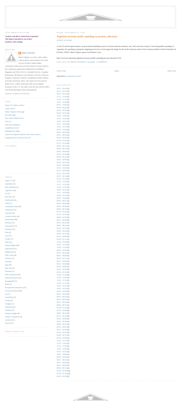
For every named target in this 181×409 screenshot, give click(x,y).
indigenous (9, 252)
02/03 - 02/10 (62, 272)
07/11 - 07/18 (62, 143)
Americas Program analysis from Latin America (22, 134)
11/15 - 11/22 (61, 184)
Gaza (7, 236)
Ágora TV (9, 180)
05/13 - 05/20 (62, 94)
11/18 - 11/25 (61, 280)
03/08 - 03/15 (62, 234)
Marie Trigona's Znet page (14, 112)
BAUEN (8, 197)
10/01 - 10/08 (62, 354)
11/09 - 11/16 (61, 247)
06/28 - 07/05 (62, 217)
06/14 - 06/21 (62, 223)
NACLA (8, 121)
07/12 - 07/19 (62, 214)
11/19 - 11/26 (61, 346)
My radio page (10, 115)
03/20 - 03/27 (62, 113)
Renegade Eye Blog (12, 131)
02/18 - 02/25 (62, 332)
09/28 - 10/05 (62, 250)
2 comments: (102, 62)
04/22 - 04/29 (62, 321)
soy (6, 294)
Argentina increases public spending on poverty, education (87, 36)
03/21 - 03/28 (62, 168)
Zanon (7, 323)
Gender (7, 239)
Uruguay (8, 304)
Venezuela (9, 307)
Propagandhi (9, 281)
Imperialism (9, 249)
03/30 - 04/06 (62, 266)
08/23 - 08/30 (62, 206)
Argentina (8, 190)
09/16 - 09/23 (62, 297)
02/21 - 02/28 (62, 170)
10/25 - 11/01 (62, 187)
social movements (11, 291)
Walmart (8, 310)
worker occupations (12, 317)
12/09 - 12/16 (62, 275)
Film (7, 232)
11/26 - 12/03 (62, 343)
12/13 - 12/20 (62, 181)
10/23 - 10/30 (62, 102)
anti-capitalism (10, 187)
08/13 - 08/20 (62, 365)
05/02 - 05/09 (62, 160)
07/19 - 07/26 (62, 212)
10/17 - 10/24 (62, 124)
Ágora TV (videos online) (14, 105)
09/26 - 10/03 (62, 129)
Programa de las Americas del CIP (17, 138)
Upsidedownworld (12, 128)
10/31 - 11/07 (62, 118)
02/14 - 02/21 (62, 173)
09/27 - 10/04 (62, 198)
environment (9, 226)
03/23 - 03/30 (62, 88)
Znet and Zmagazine (12, 125)
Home (116, 71)
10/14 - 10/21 (62, 286)
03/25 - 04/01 (62, 327)
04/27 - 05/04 (62, 261)
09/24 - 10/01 (62, 357)
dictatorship (9, 219)
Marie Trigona (28, 53)
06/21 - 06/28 (62, 220)
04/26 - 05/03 (62, 231)
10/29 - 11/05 (62, 349)
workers (8, 320)
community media (11, 206)
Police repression (11, 274)
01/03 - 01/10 (62, 179)
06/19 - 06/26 (62, 108)
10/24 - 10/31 (62, 121)
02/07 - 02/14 (62, 176)
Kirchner (8, 258)
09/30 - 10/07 (62, 291)
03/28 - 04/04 (62, 165)
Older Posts (171, 71)
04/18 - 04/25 (62, 162)
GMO (7, 242)
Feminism (8, 229)
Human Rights (10, 245)
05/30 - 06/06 (62, 151)
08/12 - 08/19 (62, 302)
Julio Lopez (9, 255)
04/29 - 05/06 (62, 319)
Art (6, 193)
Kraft (7, 261)
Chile (7, 203)
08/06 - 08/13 (62, 368)
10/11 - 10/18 (62, 192)
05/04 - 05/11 (62, 258)
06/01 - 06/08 (62, 255)
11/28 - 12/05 (62, 116)
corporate (8, 213)
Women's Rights (11, 313)
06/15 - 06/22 (62, 253)
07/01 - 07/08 (62, 310)
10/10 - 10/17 (62, 127)
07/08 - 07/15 (62, 308)
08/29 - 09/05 (62, 138)
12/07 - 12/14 (62, 245)
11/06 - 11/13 (61, 99)
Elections (8, 223)
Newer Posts (61, 71)
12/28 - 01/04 (62, 242)
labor (7, 265)
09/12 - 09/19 (62, 135)
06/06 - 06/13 (62, 149)
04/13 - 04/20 (62, 264)
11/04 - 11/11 (61, 283)
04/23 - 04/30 (62, 376)
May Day (8, 268)
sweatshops (9, 297)
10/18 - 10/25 (62, 190)
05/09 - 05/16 (62, 157)
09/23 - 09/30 (62, 294)
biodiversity (9, 200)
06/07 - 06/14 (62, 225)
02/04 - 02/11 (62, 335)
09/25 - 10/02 (62, 105)
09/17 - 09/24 (62, 360)
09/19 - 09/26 (62, 132)
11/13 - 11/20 (61, 97)
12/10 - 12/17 (62, 341)
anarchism (9, 184)
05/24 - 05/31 (62, 228)
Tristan (7, 300)
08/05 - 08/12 (62, 305)
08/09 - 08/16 (62, 209)
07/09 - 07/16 (62, 373)
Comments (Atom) (74, 76)
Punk (7, 284)
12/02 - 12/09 (62, 277)
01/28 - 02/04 (62, 338)
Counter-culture (11, 216)
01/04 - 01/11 (62, 239)
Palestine (8, 271)
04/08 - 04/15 (62, 324)
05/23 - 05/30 (62, 154)
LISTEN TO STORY (64, 40)
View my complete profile (17, 94)
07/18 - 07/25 (62, 140)
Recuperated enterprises (14, 287)
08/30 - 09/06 (62, 203)
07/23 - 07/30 (62, 371)
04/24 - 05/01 (62, 110)
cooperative (9, 210)
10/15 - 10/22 (62, 351)
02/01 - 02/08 (62, 236)
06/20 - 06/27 (62, 146)
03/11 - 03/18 (62, 330)
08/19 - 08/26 (62, 299)
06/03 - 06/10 (62, 313)
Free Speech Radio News (14, 118)
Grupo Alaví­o (10, 108)
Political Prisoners (11, 278)
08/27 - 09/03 (62, 362)
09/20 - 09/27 (62, 201)
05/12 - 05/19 (62, 91)
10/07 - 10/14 (62, 288)
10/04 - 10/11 (62, 195)
